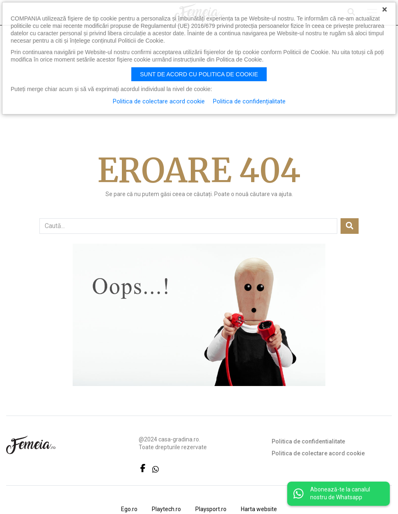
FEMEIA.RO (30, 445)
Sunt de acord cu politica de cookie (199, 74)
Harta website (259, 509)
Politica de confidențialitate (249, 101)
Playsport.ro (210, 509)
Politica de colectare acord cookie (318, 453)
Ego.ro (129, 509)
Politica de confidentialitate (308, 441)
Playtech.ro (166, 509)
